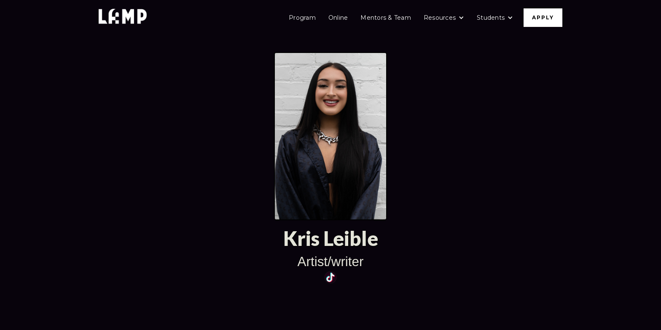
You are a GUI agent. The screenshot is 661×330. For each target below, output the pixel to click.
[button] (443, 17)
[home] (123, 17)
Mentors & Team (385, 17)
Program (302, 17)
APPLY (543, 17)
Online (338, 17)
